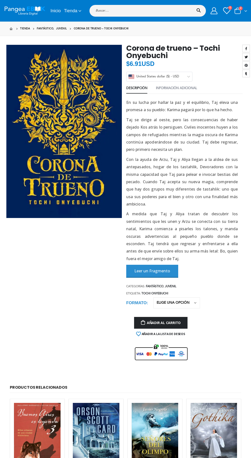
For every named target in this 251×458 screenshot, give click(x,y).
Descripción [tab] (136, 88)
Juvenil (170, 286)
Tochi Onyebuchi (154, 293)
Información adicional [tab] (176, 88)
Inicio (55, 10)
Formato (136, 303)
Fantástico (154, 286)
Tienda (70, 10)
